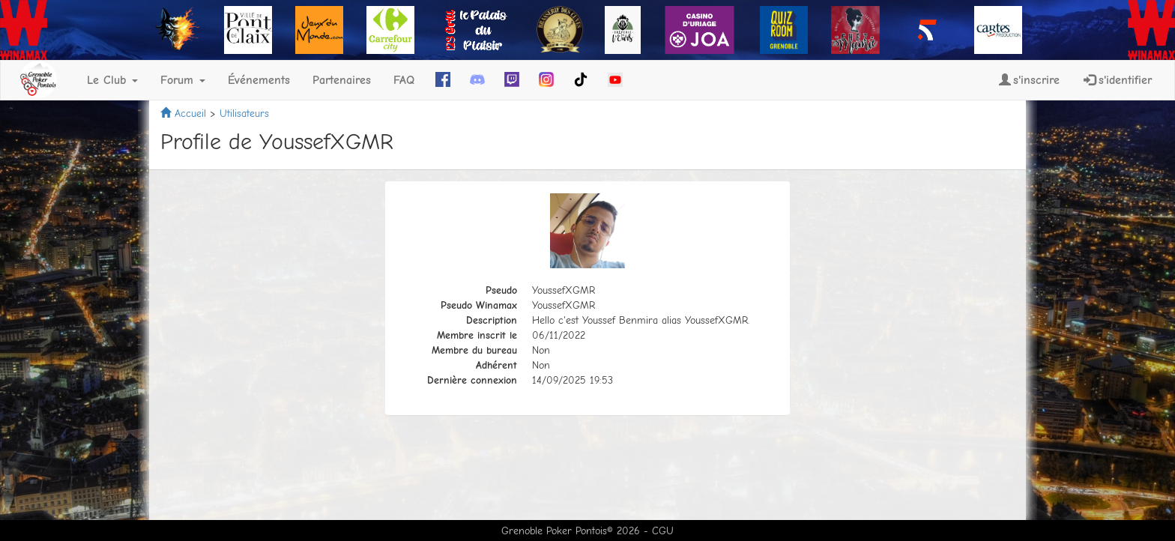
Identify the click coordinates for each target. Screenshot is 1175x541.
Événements (259, 80)
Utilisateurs (244, 113)
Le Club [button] (112, 80)
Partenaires (341, 80)
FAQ (403, 80)
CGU (663, 531)
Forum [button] (182, 80)
